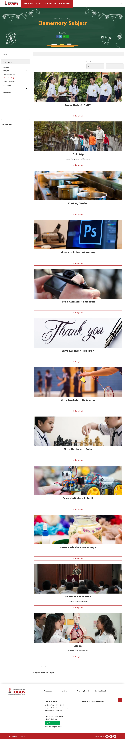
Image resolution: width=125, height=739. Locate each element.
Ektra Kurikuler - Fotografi (78, 301)
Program (48, 691)
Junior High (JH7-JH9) (78, 104)
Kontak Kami (65, 3)
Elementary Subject (65, 18)
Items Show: (89, 61)
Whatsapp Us (52, 723)
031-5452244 (52, 719)
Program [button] (29, 3)
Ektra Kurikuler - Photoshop (78, 252)
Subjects (56, 18)
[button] (121, 3)
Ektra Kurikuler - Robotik (78, 498)
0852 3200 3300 (57, 717)
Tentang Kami (51, 3)
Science (78, 645)
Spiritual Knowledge (78, 596)
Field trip (78, 154)
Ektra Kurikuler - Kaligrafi (78, 350)
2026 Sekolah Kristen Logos (18, 736)
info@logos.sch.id (55, 727)
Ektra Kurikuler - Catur (78, 449)
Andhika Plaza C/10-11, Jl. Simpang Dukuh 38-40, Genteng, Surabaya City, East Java (56, 707)
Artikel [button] (39, 3)
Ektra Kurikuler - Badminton (78, 399)
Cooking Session (78, 203)
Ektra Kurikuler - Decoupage (78, 547)
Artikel (65, 691)
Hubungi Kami (78, 116)
